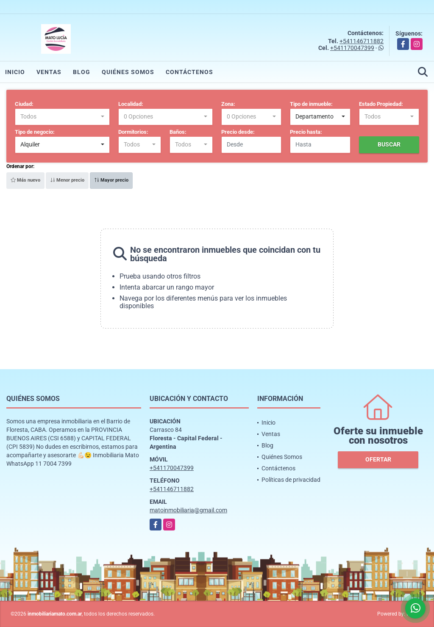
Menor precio (67, 180)
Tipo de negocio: (35, 132)
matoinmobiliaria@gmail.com (188, 510)
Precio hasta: (306, 132)
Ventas (48, 72)
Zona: (228, 104)
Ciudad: (24, 104)
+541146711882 (361, 41)
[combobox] (62, 116)
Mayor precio (111, 180)
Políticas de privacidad (291, 479)
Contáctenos (189, 72)
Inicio (15, 72)
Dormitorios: (133, 132)
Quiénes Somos (128, 72)
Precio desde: (238, 132)
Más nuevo (25, 180)
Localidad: (130, 104)
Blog (81, 72)
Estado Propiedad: (381, 104)
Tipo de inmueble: (311, 104)
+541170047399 (352, 47)
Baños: (178, 132)
